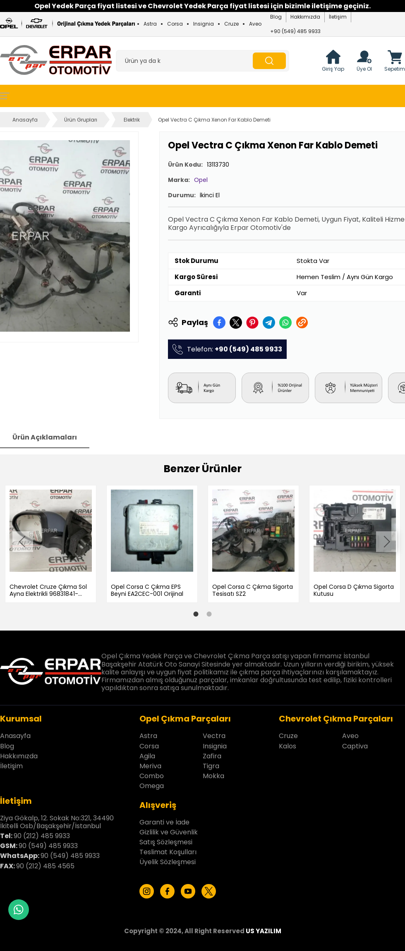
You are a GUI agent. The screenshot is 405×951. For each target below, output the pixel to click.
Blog (276, 16)
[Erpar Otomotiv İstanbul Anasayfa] (56, 61)
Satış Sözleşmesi (165, 840)
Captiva (355, 744)
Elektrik (132, 119)
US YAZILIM (263, 929)
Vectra (214, 734)
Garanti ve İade (164, 820)
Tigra (211, 764)
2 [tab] (209, 612)
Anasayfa (25, 119)
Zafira (212, 754)
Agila (147, 754)
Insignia (203, 23)
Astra (150, 23)
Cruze (231, 23)
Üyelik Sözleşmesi (167, 860)
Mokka (213, 774)
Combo (151, 774)
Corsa (175, 23)
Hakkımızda (305, 16)
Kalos (287, 744)
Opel (201, 180)
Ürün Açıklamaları (44, 437)
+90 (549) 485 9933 (295, 31)
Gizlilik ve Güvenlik (168, 830)
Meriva (150, 764)
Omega (151, 784)
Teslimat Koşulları (168, 850)
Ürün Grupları (80, 119)
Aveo (255, 23)
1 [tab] (196, 612)
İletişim (338, 16)
